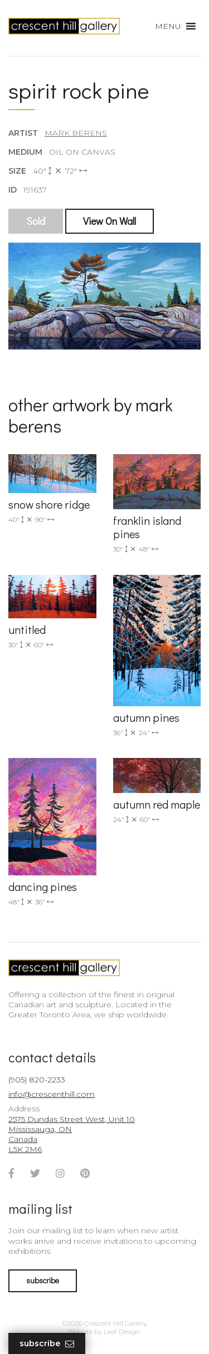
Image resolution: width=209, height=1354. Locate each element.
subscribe (42, 1280)
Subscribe (47, 1343)
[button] (168, 26)
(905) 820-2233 (36, 1080)
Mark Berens (76, 133)
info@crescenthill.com (51, 1094)
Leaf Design (122, 1331)
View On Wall (109, 221)
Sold (35, 221)
